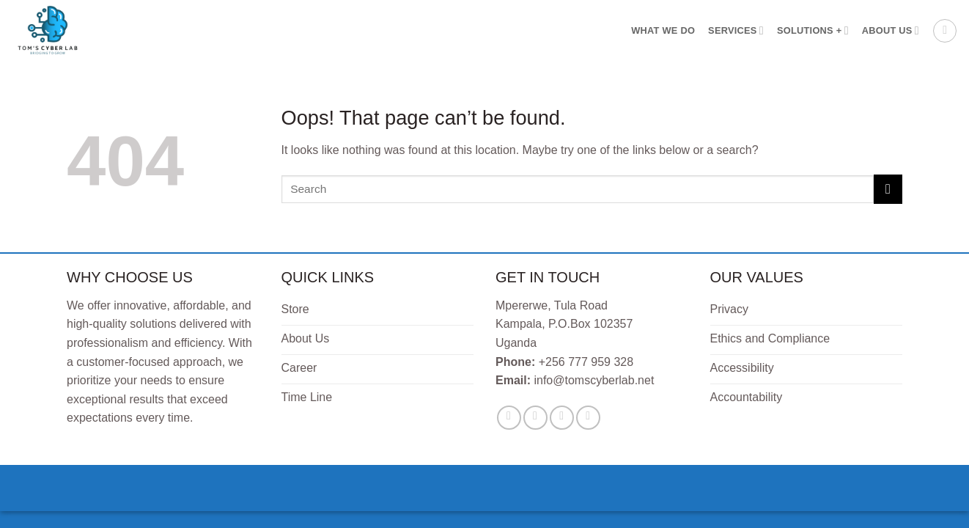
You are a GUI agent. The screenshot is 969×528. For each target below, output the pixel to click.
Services (736, 30)
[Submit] (888, 189)
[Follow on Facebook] (509, 418)
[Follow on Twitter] (535, 418)
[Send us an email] (562, 418)
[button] (945, 31)
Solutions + (813, 30)
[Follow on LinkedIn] (588, 418)
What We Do (663, 30)
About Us (890, 30)
